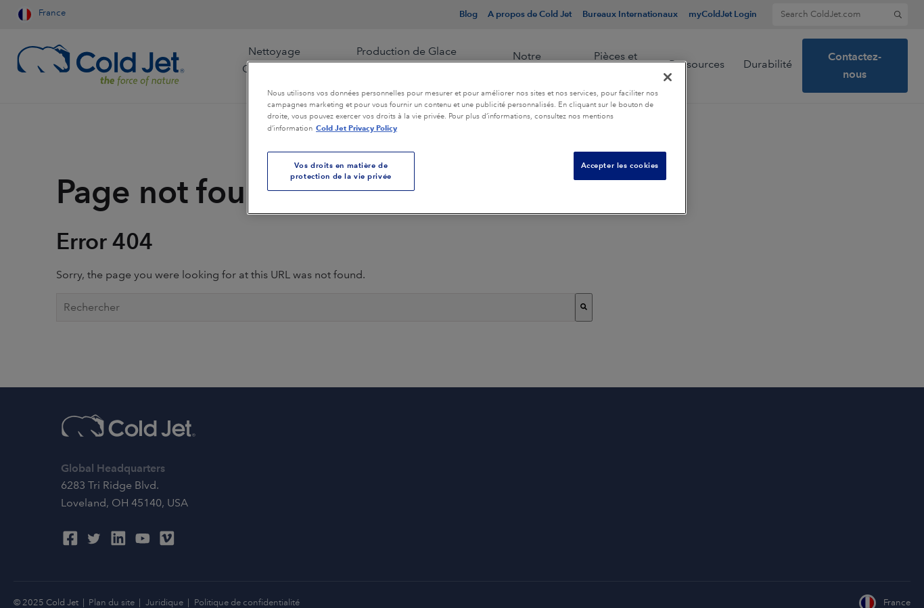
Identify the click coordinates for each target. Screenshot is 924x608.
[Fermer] (668, 77)
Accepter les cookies (620, 165)
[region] (467, 138)
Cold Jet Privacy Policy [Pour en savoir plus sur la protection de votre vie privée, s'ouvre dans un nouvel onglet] (356, 128)
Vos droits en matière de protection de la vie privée (340, 170)
